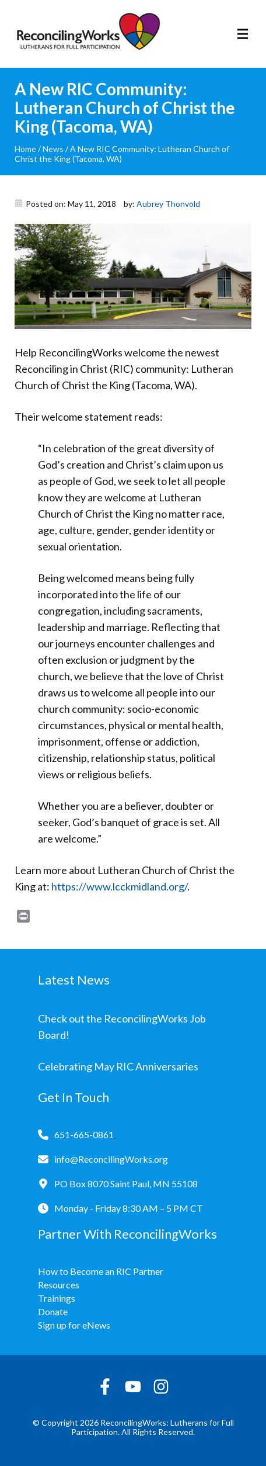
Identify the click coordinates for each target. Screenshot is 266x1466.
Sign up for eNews (74, 1324)
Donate (53, 1311)
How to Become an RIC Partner (100, 1271)
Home (25, 149)
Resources (58, 1284)
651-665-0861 (84, 1134)
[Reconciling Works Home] (87, 34)
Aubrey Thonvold (168, 204)
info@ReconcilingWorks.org (111, 1159)
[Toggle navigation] (242, 34)
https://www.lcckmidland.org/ (119, 886)
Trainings (56, 1298)
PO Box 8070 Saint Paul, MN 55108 (126, 1183)
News (53, 149)
